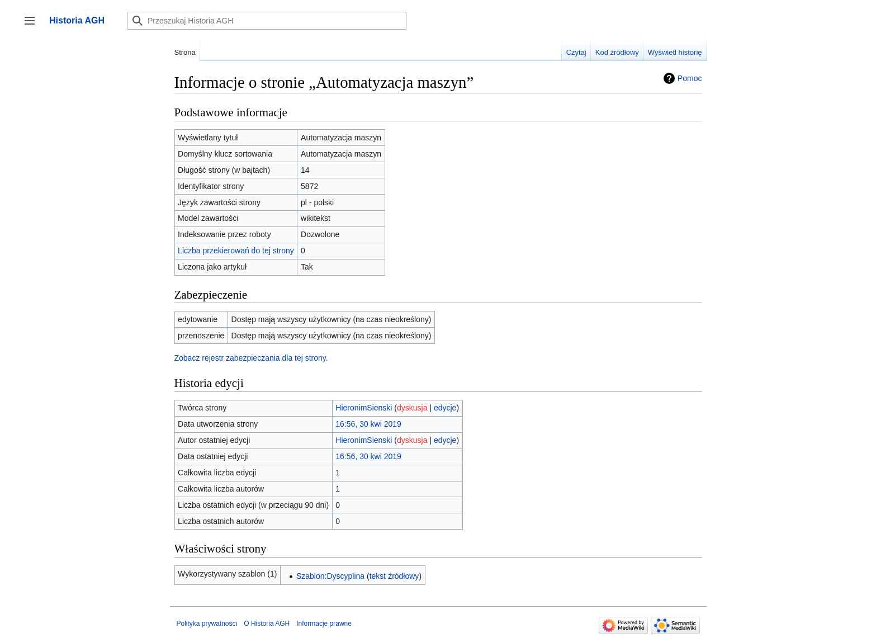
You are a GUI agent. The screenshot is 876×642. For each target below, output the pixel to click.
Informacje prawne (324, 623)
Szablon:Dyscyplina (330, 576)
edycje (445, 407)
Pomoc (690, 78)
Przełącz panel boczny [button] (33, 26)
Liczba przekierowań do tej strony (236, 250)
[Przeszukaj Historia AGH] (266, 21)
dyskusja (412, 407)
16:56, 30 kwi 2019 (368, 423)
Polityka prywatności (207, 623)
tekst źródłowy (394, 576)
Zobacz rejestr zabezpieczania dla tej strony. (251, 357)
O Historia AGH (267, 623)
